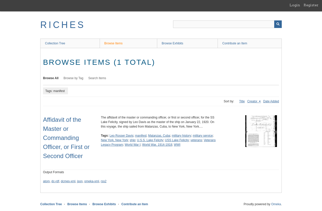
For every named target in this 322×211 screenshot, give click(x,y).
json (80, 181)
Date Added (271, 101)
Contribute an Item (234, 43)
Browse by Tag (74, 78)
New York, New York (114, 140)
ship (132, 140)
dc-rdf (55, 181)
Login (295, 5)
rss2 (103, 181)
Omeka (276, 204)
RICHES (62, 25)
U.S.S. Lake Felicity (150, 140)
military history (181, 135)
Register (311, 5)
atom (46, 181)
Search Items (97, 78)
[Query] (227, 24)
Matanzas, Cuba (159, 135)
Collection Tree (55, 43)
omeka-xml (91, 181)
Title (242, 101)
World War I (133, 144)
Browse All (51, 78)
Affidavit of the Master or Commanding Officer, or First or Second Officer (66, 137)
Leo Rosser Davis (121, 135)
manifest (140, 135)
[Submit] (278, 24)
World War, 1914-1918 (157, 144)
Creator (252, 101)
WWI (177, 144)
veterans (196, 140)
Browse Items (113, 43)
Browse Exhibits (172, 43)
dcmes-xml (68, 181)
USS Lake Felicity (177, 140)
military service (203, 135)
